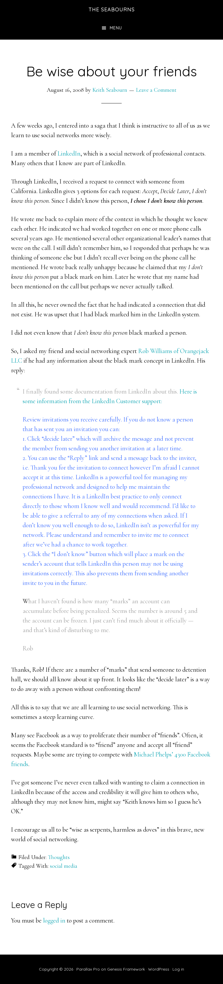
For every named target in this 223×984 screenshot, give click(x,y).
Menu (116, 28)
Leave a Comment (156, 90)
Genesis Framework (126, 969)
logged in (54, 920)
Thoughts (59, 857)
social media (63, 866)
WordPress (158, 969)
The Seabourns (112, 9)
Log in (178, 969)
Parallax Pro (88, 969)
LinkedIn (68, 153)
